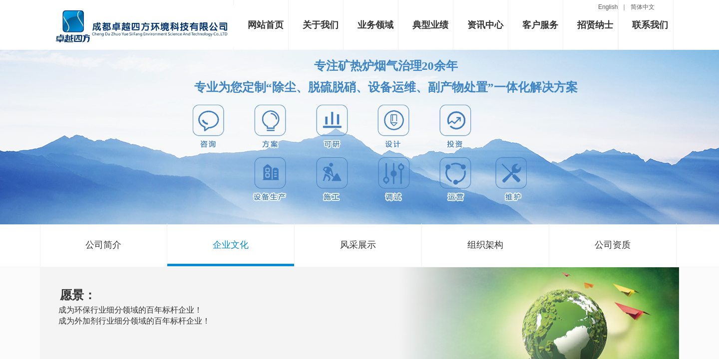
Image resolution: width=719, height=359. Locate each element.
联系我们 (650, 25)
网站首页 (266, 25)
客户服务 (540, 25)
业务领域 (375, 25)
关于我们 (321, 25)
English (609, 6)
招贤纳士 (595, 25)
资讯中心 (485, 25)
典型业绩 (430, 25)
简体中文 (643, 6)
